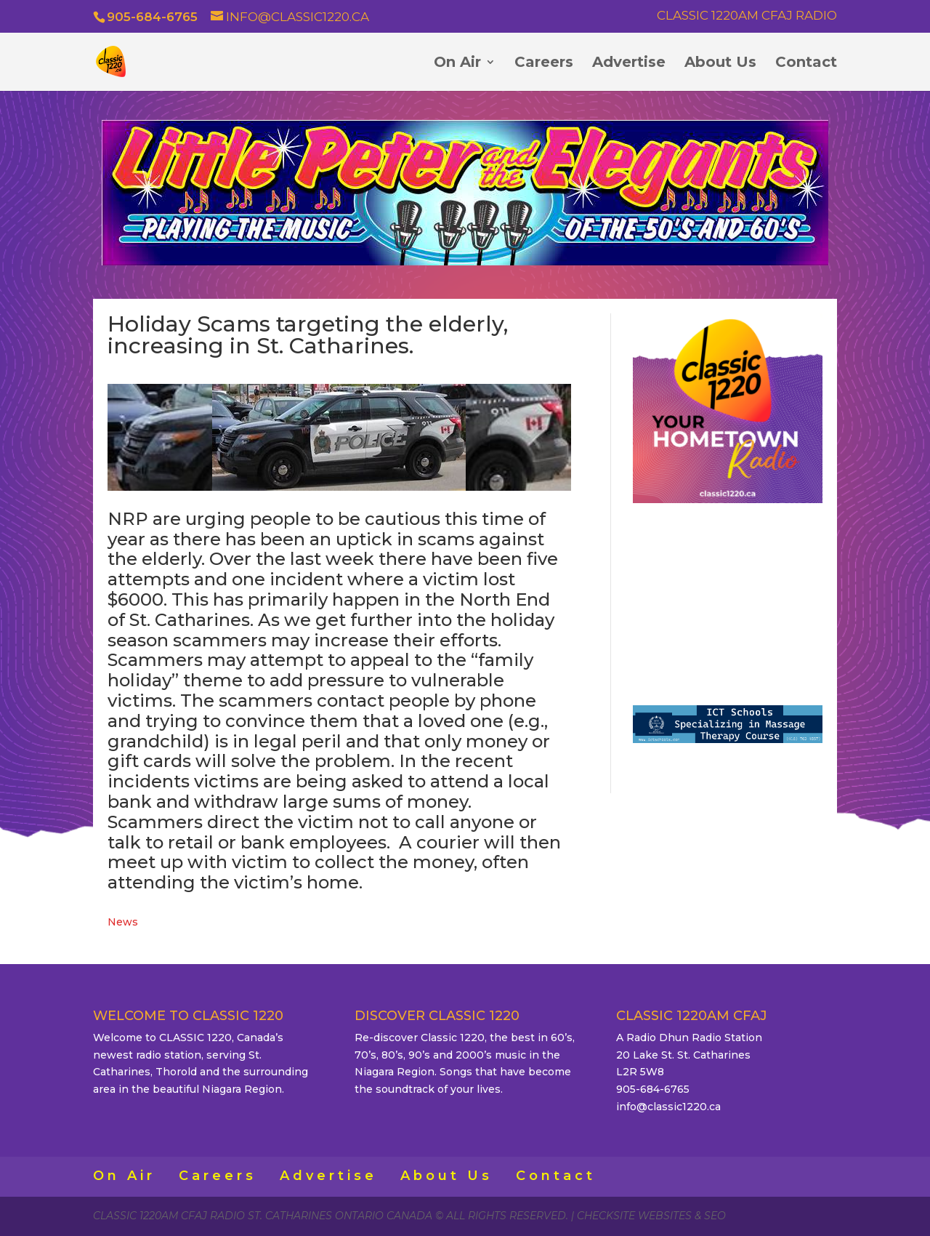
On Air (457, 64)
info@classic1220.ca (668, 1106)
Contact (806, 64)
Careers (543, 64)
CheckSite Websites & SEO (651, 1215)
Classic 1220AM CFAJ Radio (747, 16)
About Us (720, 64)
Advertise (629, 64)
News (123, 921)
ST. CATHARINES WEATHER (727, 598)
